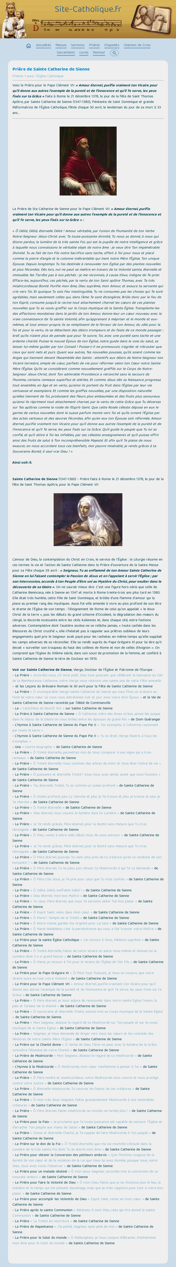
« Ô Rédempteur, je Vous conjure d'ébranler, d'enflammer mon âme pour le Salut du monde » (84, 1241)
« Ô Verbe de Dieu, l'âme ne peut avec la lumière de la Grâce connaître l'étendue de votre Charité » (84, 1048)
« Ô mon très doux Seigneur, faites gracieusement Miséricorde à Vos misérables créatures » (83, 1103)
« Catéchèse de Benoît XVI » (42, 709)
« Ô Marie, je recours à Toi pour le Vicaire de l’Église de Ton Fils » (81, 962)
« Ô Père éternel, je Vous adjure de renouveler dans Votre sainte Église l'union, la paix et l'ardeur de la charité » (84, 1004)
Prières (94, 45)
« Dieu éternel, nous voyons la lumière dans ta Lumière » (74, 813)
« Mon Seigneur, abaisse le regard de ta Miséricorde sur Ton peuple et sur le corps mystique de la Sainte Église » (85, 1026)
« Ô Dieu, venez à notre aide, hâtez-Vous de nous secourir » (76, 835)
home (29, 46)
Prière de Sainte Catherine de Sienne (51, 69)
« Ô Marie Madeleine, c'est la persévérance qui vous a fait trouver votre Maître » (93, 929)
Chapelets (111, 45)
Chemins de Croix (137, 45)
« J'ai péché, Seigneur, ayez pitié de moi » (85, 1227)
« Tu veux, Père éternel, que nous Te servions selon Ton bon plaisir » (83, 902)
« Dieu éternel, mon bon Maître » (56, 896)
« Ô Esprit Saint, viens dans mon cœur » (61, 913)
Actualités (43, 45)
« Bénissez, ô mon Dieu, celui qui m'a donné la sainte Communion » (83, 1213)
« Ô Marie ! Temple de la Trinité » (56, 918)
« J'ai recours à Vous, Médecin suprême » (112, 940)
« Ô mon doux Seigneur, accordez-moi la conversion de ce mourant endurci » (85, 1175)
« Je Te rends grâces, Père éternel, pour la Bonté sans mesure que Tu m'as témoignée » (79, 827)
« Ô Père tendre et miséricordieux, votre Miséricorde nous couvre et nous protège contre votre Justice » (85, 1081)
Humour (99, 53)
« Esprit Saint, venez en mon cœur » (116, 1199)
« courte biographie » (38, 747)
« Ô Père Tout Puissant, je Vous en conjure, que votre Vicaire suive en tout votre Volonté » (83, 976)
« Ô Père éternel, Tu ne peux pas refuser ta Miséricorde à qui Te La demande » (91, 868)
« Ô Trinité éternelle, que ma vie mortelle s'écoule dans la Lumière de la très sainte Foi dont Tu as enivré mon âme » (81, 1147)
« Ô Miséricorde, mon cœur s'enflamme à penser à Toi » (98, 1067)
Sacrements (66, 53)
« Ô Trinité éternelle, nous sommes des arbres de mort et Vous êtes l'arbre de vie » (95, 764)
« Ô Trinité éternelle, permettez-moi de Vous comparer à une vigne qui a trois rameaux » (81, 756)
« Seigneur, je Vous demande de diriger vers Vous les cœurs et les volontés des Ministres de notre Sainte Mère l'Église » (83, 1037)
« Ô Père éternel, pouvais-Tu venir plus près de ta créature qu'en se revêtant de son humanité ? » (87, 860)
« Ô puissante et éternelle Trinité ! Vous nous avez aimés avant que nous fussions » (95, 775)
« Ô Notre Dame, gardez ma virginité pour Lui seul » (70, 924)
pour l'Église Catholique (45, 76)
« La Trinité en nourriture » (51, 1221)
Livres (83, 53)
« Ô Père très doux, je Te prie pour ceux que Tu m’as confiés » (79, 879)
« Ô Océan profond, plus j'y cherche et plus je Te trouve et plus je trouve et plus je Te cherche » (86, 800)
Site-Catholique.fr (88, 10)
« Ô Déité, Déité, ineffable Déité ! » (57, 890)
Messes (61, 45)
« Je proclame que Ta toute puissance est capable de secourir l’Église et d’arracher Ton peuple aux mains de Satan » (87, 1125)
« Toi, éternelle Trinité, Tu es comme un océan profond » (74, 786)
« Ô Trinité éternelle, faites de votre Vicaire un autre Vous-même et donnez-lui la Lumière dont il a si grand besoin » (84, 954)
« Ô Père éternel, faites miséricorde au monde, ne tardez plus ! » (80, 1111)
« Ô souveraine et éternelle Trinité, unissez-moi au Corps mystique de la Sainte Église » (87, 1015)
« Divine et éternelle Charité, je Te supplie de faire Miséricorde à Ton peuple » (90, 1133)
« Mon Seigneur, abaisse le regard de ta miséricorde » (95, 1056)
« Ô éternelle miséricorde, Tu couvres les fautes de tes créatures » (82, 1089)
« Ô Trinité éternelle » (47, 808)
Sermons (78, 45)
